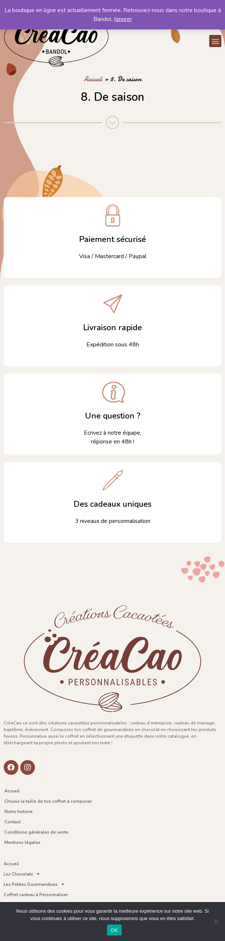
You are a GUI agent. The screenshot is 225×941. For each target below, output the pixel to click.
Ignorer (123, 19)
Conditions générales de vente (36, 832)
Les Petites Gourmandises (34, 884)
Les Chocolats (22, 874)
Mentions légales (22, 842)
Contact (12, 822)
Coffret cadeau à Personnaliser (36, 895)
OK (114, 930)
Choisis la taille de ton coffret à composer (48, 801)
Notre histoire (18, 812)
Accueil (93, 79)
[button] (215, 41)
